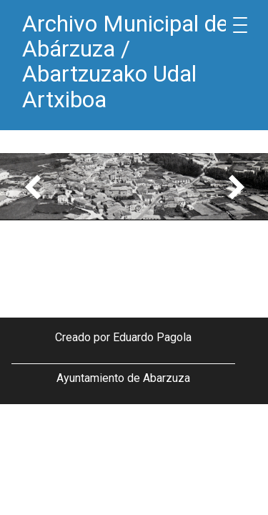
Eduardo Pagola (152, 337)
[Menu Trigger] (240, 25)
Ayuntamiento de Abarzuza (123, 378)
